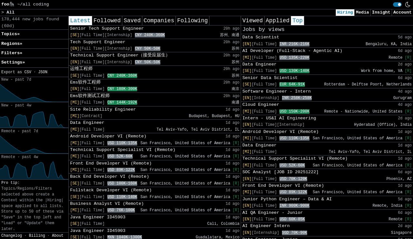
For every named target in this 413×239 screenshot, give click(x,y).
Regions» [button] (11, 43)
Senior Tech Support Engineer (107, 28)
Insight (381, 12)
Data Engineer (87, 122)
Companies (159, 20)
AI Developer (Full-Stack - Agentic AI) (292, 50)
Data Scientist (260, 37)
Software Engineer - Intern (276, 91)
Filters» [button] (11, 53)
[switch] (397, 4)
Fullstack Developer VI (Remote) (111, 190)
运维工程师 (81, 68)
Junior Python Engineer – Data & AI (287, 199)
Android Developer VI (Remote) (108, 136)
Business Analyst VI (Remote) (107, 203)
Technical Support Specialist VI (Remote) (122, 149)
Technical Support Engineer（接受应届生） (120, 55)
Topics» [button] (10, 34)
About (58, 236)
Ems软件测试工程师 (89, 96)
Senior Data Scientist (269, 77)
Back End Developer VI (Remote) (109, 176)
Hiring (345, 12)
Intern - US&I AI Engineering (279, 118)
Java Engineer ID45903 (97, 217)
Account (402, 12)
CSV (27, 72)
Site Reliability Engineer (103, 109)
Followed (107, 20)
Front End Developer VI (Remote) (111, 163)
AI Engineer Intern (266, 226)
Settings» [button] (13, 62)
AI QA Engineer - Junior (272, 212)
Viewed (252, 20)
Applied (278, 20)
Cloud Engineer (260, 104)
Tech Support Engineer (97, 42)
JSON (42, 72)
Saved (132, 20)
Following (192, 20)
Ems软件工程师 (85, 82)
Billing (37, 236)
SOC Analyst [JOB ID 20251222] (280, 172)
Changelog (11, 236)
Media (362, 12)
